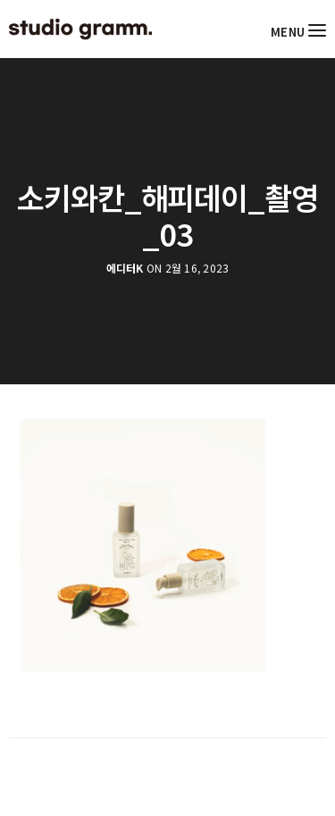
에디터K (125, 268)
